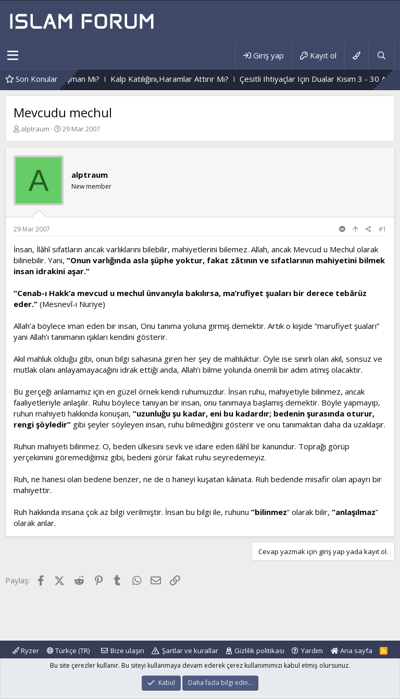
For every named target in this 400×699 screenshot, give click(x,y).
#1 (382, 229)
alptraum (35, 128)
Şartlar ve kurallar (190, 650)
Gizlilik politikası (259, 650)
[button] (12, 56)
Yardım (312, 650)
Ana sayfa (351, 650)
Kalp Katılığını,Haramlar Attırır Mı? (183, 78)
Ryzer (25, 650)
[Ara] (381, 55)
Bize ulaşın (127, 650)
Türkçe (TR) (68, 650)
